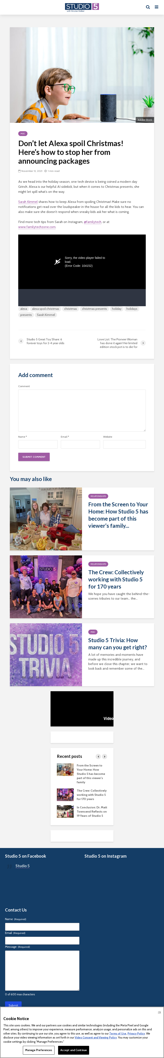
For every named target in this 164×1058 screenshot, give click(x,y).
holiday (116, 309)
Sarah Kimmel (28, 202)
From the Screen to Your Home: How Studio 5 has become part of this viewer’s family (91, 774)
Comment (24, 386)
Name (22, 437)
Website (107, 437)
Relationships (98, 496)
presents (26, 315)
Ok (159, 1012)
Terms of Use (117, 1033)
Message (17, 947)
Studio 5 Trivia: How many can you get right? (117, 644)
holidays (131, 309)
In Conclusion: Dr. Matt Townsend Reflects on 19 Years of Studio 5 (92, 811)
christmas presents (94, 309)
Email (65, 437)
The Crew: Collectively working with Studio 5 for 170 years (116, 579)
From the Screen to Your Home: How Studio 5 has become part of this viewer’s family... (118, 515)
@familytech (92, 222)
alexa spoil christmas (45, 309)
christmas (70, 309)
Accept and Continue (73, 1050)
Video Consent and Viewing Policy (96, 1037)
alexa (23, 309)
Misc (23, 133)
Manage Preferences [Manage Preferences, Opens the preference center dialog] (38, 1050)
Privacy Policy (136, 1033)
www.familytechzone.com (37, 227)
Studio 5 (23, 866)
